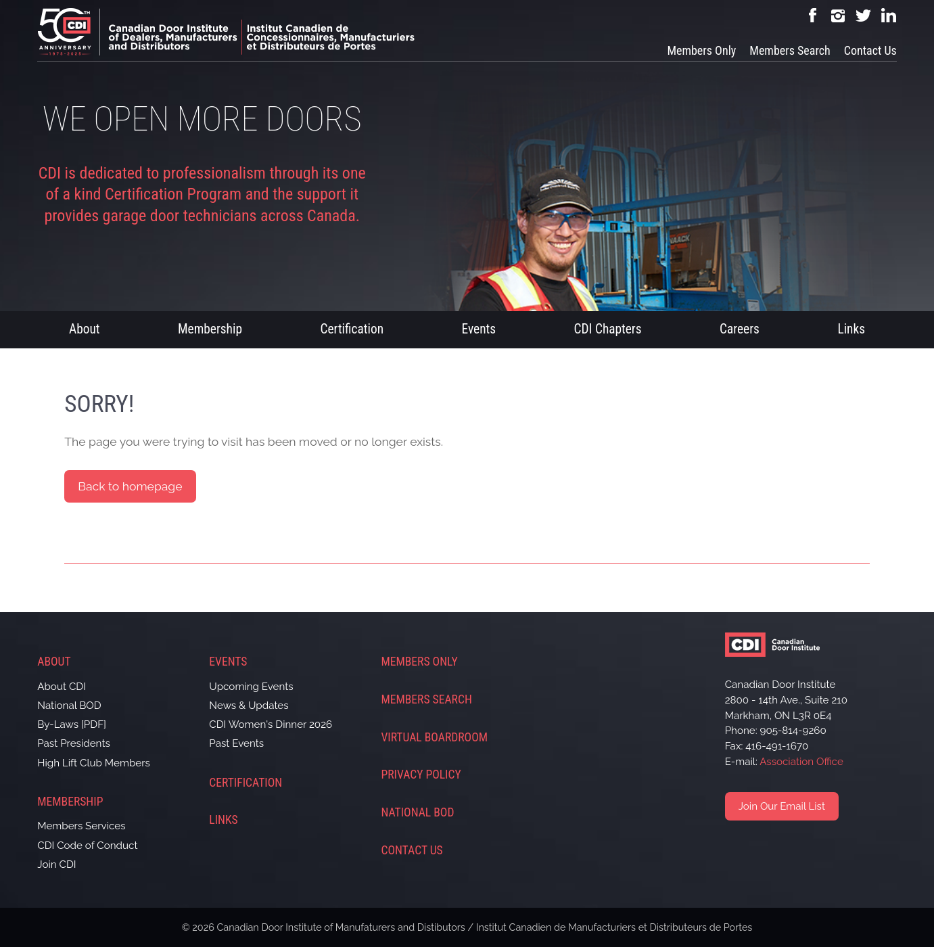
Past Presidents (73, 743)
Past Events (236, 743)
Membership (210, 329)
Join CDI (56, 864)
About (84, 329)
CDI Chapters (608, 329)
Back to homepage (130, 486)
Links (851, 329)
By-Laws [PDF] (71, 724)
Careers (740, 329)
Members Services (81, 826)
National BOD (69, 705)
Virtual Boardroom (434, 737)
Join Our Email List (782, 806)
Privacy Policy (421, 774)
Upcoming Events (251, 686)
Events (479, 329)
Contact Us (870, 50)
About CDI (61, 686)
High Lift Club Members (93, 763)
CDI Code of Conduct (87, 845)
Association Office (801, 762)
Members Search (789, 50)
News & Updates (248, 705)
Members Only (701, 50)
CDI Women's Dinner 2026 (270, 724)
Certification (351, 329)
